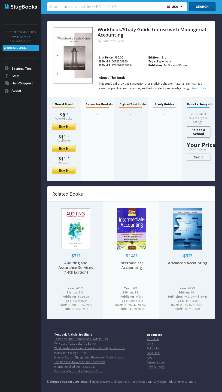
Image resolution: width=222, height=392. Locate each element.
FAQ (149, 358)
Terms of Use (155, 362)
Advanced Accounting (187, 262)
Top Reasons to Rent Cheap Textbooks (79, 362)
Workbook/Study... (16, 47)
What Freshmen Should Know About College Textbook (89, 348)
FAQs (15, 76)
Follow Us (153, 348)
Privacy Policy (155, 367)
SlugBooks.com (61, 382)
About (16, 90)
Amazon (63, 162)
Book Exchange (198, 104)
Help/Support (22, 83)
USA (172, 6)
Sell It (198, 157)
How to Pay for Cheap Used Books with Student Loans (89, 357)
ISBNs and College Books (70, 353)
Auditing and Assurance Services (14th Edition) (75, 267)
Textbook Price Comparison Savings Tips (81, 339)
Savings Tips (22, 68)
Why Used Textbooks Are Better (75, 344)
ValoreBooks (63, 118)
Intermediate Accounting (132, 265)
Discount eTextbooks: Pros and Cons (78, 371)
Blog (150, 344)
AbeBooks (63, 140)
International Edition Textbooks (74, 367)
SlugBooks (21, 8)
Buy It (64, 126)
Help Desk (153, 353)
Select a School (198, 132)
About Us (153, 339)
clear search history (20, 40)
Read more (199, 88)
